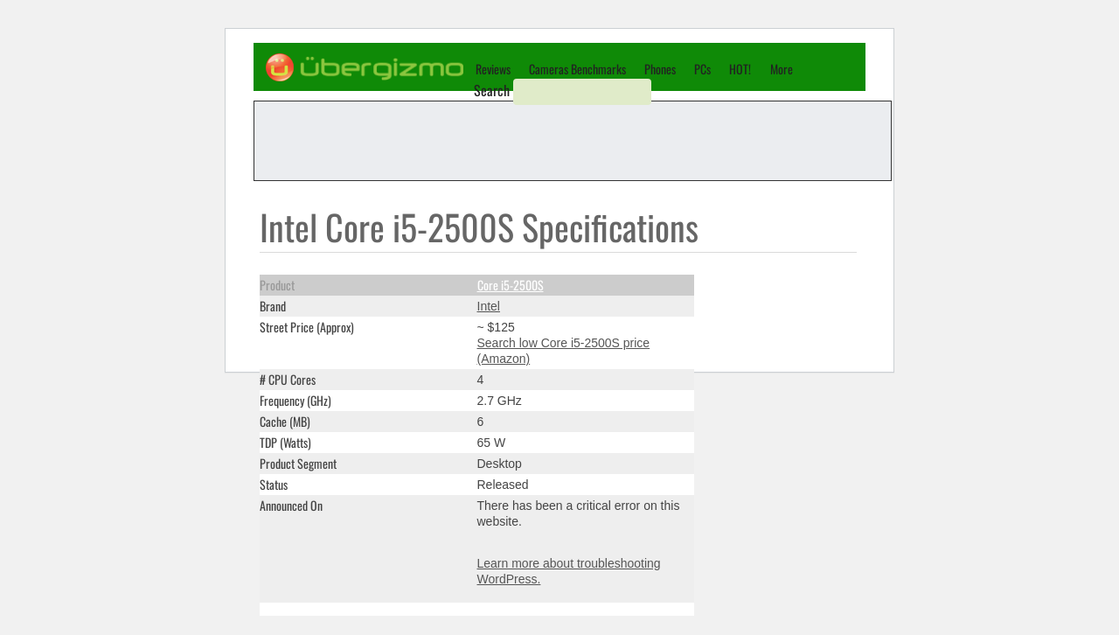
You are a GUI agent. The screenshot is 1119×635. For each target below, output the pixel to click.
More (781, 68)
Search (492, 90)
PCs (702, 68)
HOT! (740, 68)
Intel (488, 306)
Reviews (493, 68)
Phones (660, 68)
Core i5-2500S (510, 285)
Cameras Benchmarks (577, 68)
